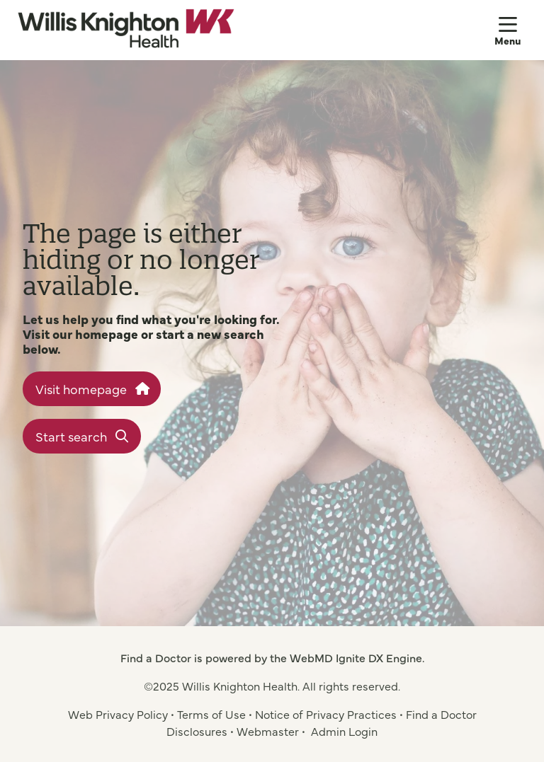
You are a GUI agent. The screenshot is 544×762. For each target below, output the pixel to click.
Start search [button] (81, 436)
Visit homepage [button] (91, 389)
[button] (510, 29)
